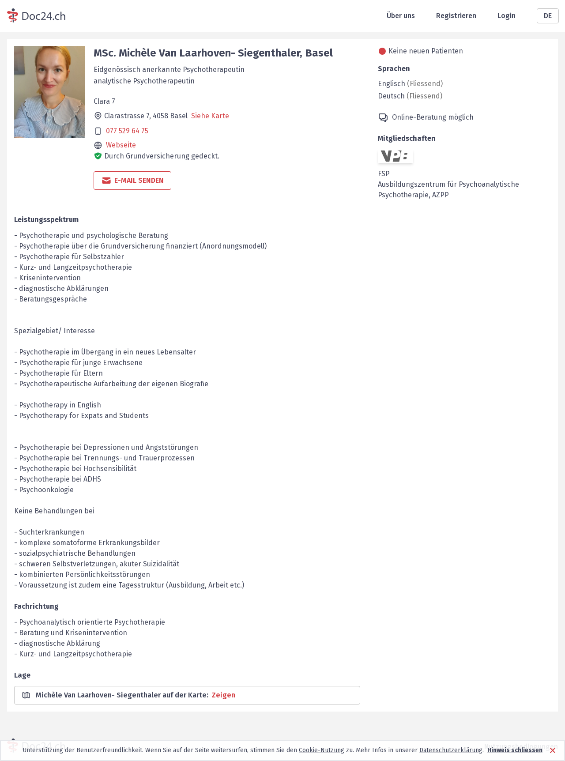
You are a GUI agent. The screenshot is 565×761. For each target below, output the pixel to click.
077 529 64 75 (127, 131)
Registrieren (456, 15)
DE (548, 15)
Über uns (401, 15)
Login (506, 15)
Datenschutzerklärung (450, 750)
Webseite (121, 145)
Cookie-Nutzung (321, 750)
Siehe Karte (210, 116)
